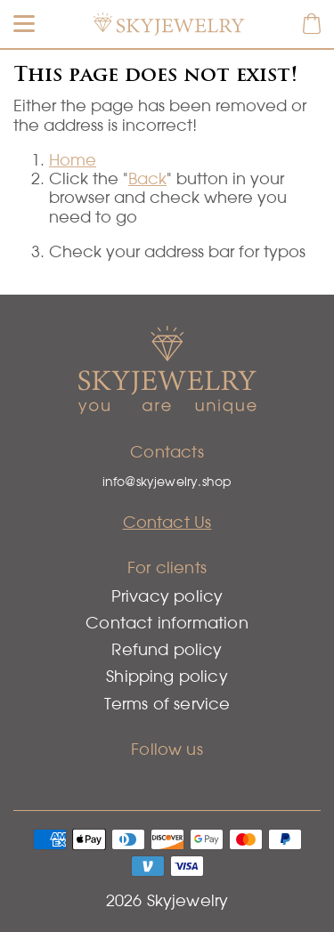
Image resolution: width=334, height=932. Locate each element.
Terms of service (167, 703)
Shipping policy (167, 676)
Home (72, 159)
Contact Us (167, 522)
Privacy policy (167, 596)
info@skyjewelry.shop (167, 481)
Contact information (167, 622)
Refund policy (166, 649)
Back (147, 178)
